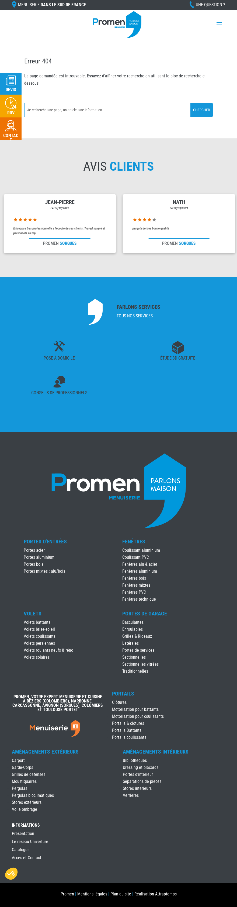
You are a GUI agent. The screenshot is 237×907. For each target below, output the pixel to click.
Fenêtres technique (139, 599)
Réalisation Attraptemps (155, 894)
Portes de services (138, 650)
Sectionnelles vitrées (140, 664)
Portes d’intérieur (138, 774)
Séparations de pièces (142, 781)
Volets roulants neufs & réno (48, 650)
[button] (11, 873)
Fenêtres (133, 541)
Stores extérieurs (26, 802)
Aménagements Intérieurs (156, 751)
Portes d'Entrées (45, 541)
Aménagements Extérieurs (45, 751)
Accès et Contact (26, 858)
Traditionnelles (135, 671)
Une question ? (210, 4)
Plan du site (120, 894)
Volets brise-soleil (39, 629)
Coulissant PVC (135, 557)
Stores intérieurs (137, 788)
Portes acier (34, 550)
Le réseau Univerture (30, 842)
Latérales (130, 643)
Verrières (131, 795)
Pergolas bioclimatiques (33, 795)
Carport (18, 760)
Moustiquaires (24, 781)
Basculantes (133, 622)
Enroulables (132, 629)
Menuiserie (52, 4)
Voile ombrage (24, 809)
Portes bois (33, 564)
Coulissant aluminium (141, 550)
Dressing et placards (140, 767)
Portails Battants (126, 730)
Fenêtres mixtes (136, 585)
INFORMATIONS (26, 825)
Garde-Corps (22, 767)
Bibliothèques (135, 760)
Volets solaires (37, 657)
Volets (32, 613)
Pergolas (19, 788)
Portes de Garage (144, 613)
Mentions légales (92, 894)
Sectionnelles (134, 657)
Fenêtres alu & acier (139, 564)
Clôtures (119, 702)
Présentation (23, 834)
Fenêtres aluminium (139, 571)
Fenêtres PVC (134, 592)
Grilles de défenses (28, 774)
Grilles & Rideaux (137, 636)
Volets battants (37, 622)
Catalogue (21, 850)
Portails (123, 693)
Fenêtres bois (134, 578)
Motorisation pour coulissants (138, 716)
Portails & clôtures (128, 723)
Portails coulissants (129, 737)
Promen (67, 894)
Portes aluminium (39, 557)
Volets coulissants (39, 636)
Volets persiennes (39, 643)
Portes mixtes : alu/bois (44, 571)
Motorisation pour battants (135, 709)
